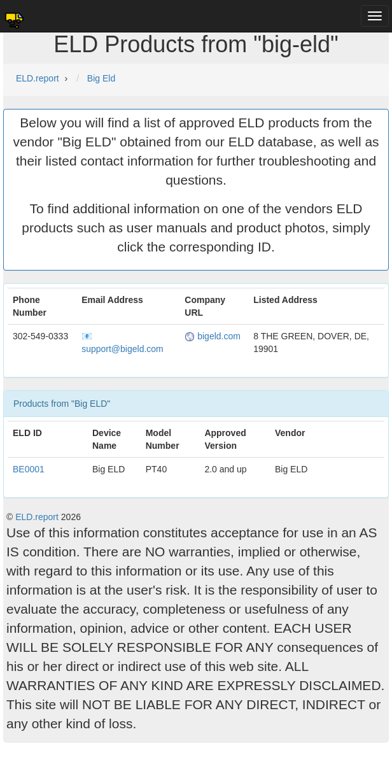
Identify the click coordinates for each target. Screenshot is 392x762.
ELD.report (37, 517)
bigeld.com (213, 336)
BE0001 (29, 469)
